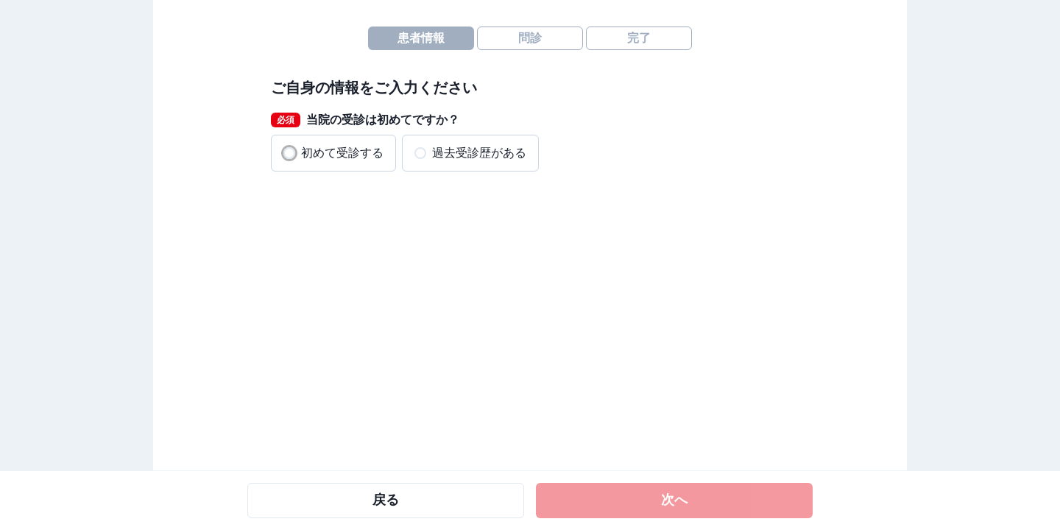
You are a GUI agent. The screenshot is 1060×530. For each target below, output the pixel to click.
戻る (385, 499)
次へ (674, 499)
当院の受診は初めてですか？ (365, 120)
